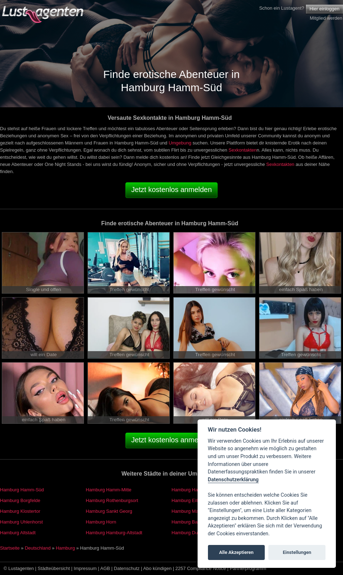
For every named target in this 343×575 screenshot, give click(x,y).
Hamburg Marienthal (193, 511)
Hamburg (65, 548)
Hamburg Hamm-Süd (22, 489)
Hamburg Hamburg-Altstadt (114, 532)
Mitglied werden (326, 18)
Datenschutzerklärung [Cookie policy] (233, 480)
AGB (105, 568)
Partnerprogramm (248, 568)
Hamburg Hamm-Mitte (108, 489)
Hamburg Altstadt (18, 532)
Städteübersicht (54, 568)
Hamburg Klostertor (20, 511)
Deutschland (37, 548)
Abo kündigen (157, 568)
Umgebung (180, 143)
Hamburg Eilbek (188, 500)
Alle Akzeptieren (236, 552)
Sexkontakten (243, 150)
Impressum (85, 568)
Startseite (10, 548)
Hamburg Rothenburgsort (112, 500)
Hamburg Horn (101, 522)
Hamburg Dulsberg (191, 532)
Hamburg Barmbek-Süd (196, 522)
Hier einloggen (324, 8)
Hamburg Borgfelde (20, 500)
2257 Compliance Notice (200, 568)
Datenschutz (127, 568)
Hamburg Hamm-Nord (194, 489)
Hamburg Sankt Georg (109, 511)
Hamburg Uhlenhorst (21, 522)
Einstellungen (297, 552)
